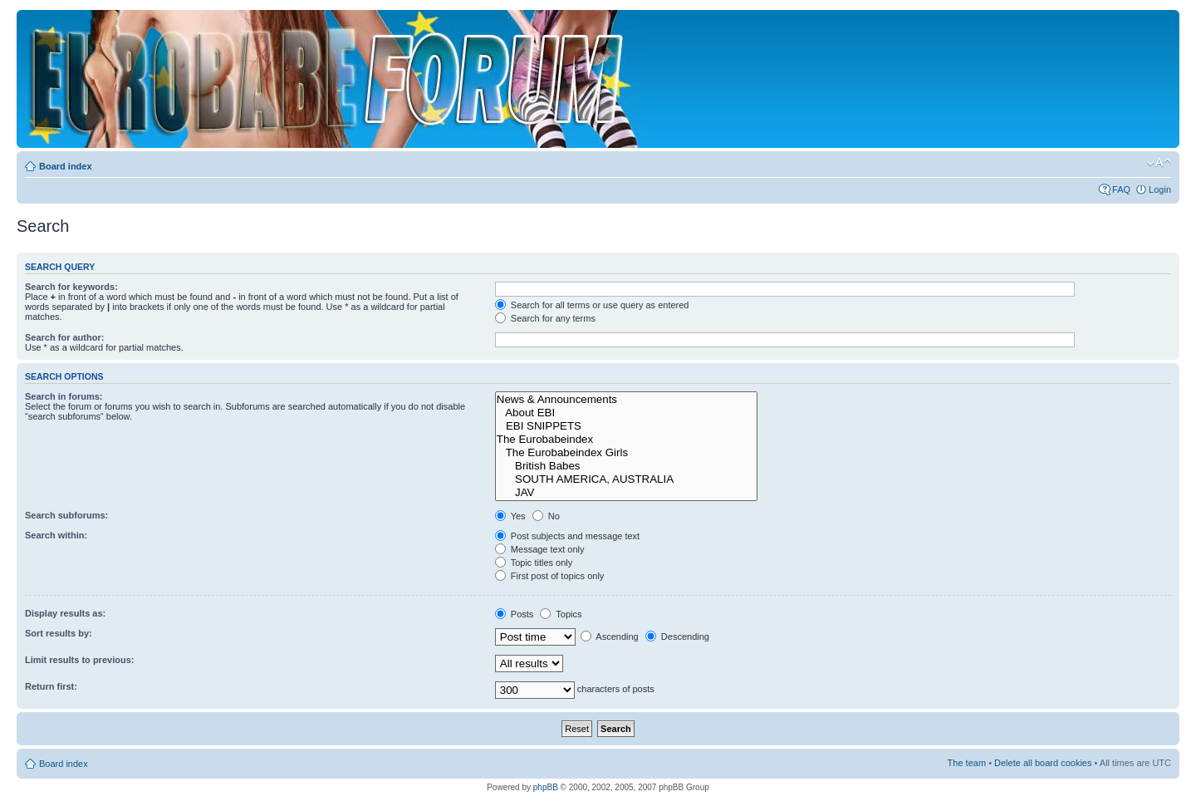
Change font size (1159, 162)
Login (1160, 189)
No (546, 516)
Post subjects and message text (567, 536)
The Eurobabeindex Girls (627, 453)
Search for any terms (545, 318)
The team (967, 763)
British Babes (627, 466)
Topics (560, 614)
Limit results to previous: (79, 660)
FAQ (1121, 189)
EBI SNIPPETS (627, 426)
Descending (677, 636)
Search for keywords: (71, 287)
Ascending (610, 636)
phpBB (545, 787)
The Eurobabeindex (627, 439)
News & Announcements (627, 399)
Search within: (56, 535)
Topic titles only (533, 563)
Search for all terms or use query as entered (592, 305)
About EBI (627, 413)
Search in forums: (64, 396)
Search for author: (64, 337)
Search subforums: (66, 515)
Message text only (540, 549)
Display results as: (65, 613)
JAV (627, 492)
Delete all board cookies (1042, 763)
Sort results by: (58, 633)
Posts (514, 614)
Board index (65, 166)
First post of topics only (550, 576)
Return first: (51, 686)
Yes (510, 516)
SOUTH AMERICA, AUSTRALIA (627, 479)
